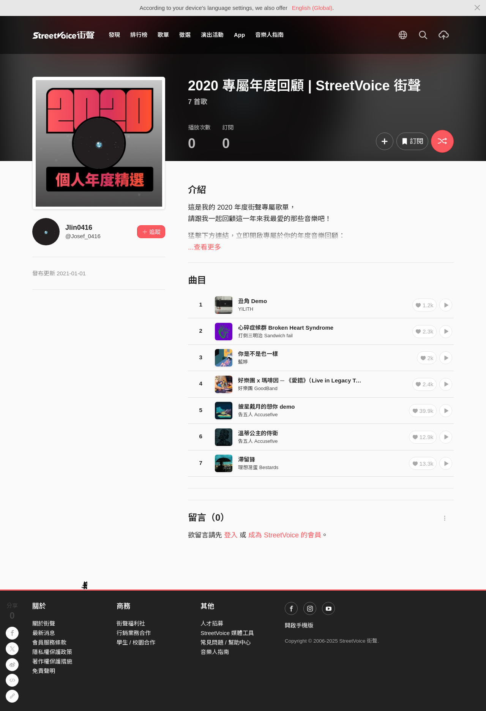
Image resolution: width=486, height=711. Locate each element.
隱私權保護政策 (52, 652)
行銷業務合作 (134, 633)
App (239, 35)
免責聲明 (43, 671)
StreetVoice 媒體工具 (227, 633)
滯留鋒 (246, 459)
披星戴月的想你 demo (266, 406)
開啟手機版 (299, 625)
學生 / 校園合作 (136, 642)
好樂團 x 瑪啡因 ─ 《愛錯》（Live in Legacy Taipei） (306, 380)
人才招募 (211, 623)
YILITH (245, 309)
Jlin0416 (78, 227)
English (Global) (312, 8)
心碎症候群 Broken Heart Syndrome (285, 327)
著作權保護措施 (52, 661)
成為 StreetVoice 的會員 (284, 535)
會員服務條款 (49, 642)
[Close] (477, 8)
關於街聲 (43, 623)
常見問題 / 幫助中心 (225, 642)
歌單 (163, 35)
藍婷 (243, 362)
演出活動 (212, 35)
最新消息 (43, 633)
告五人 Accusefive (258, 414)
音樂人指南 (269, 35)
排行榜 (138, 35)
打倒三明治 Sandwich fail (265, 335)
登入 (231, 535)
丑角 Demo (252, 301)
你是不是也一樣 (258, 354)
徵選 (185, 35)
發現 (114, 35)
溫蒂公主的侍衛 (258, 433)
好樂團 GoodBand (258, 388)
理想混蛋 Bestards (258, 467)
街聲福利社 (131, 623)
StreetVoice (63, 35)
